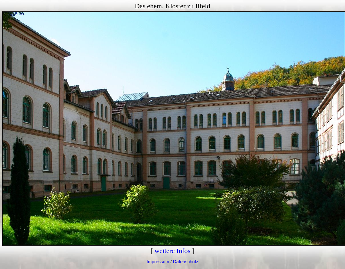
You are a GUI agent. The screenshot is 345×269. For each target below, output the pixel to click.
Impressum (158, 261)
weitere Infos (172, 250)
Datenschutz (185, 261)
